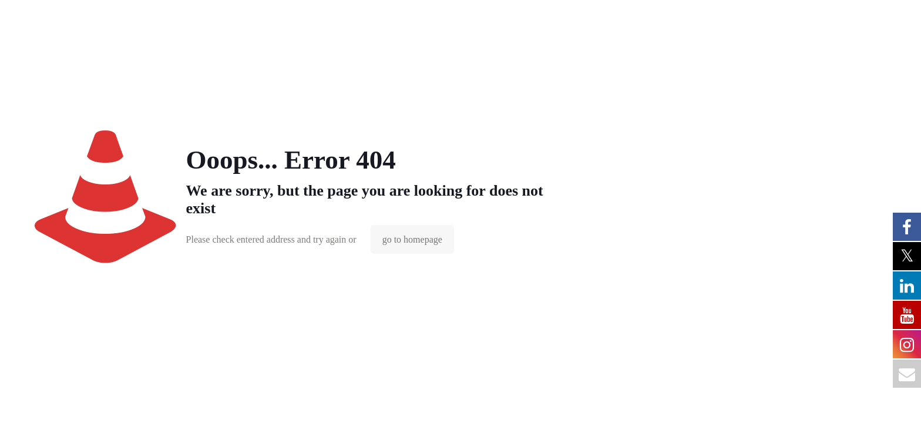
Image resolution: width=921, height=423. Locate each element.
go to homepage (412, 239)
